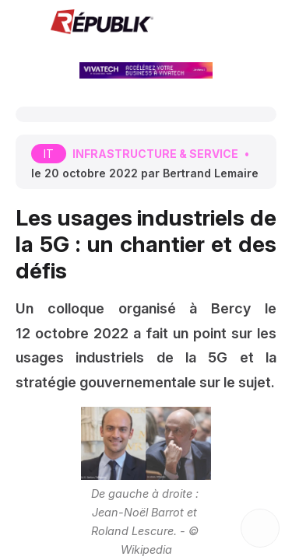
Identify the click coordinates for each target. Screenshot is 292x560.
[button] (23, 23)
